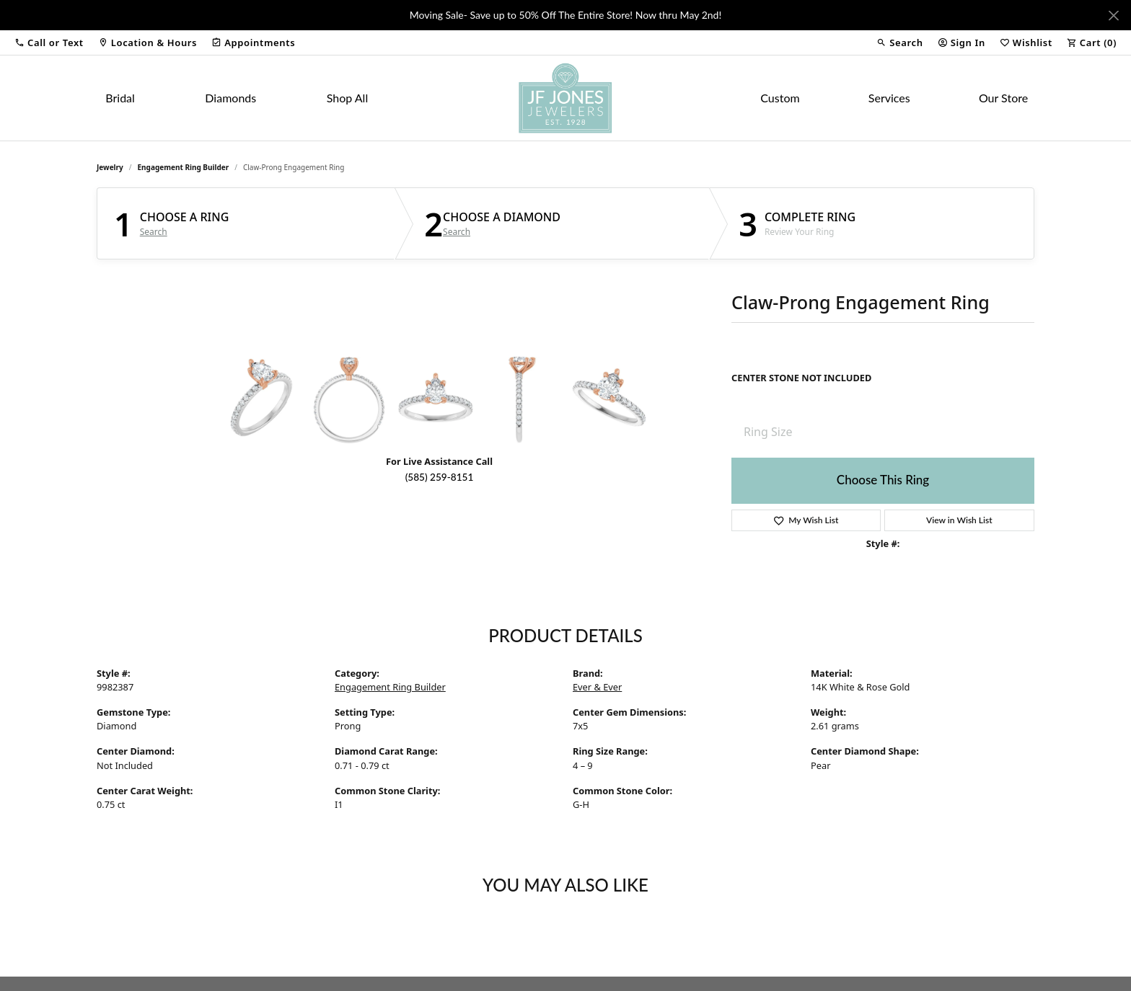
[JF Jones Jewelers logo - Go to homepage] (565, 98)
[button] (49, 42)
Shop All (347, 98)
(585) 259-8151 (439, 477)
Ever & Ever (597, 686)
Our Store (1003, 98)
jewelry (110, 167)
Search (153, 232)
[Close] (1113, 15)
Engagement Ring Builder (183, 167)
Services (889, 98)
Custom (779, 98)
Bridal (120, 98)
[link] (147, 42)
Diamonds (230, 98)
